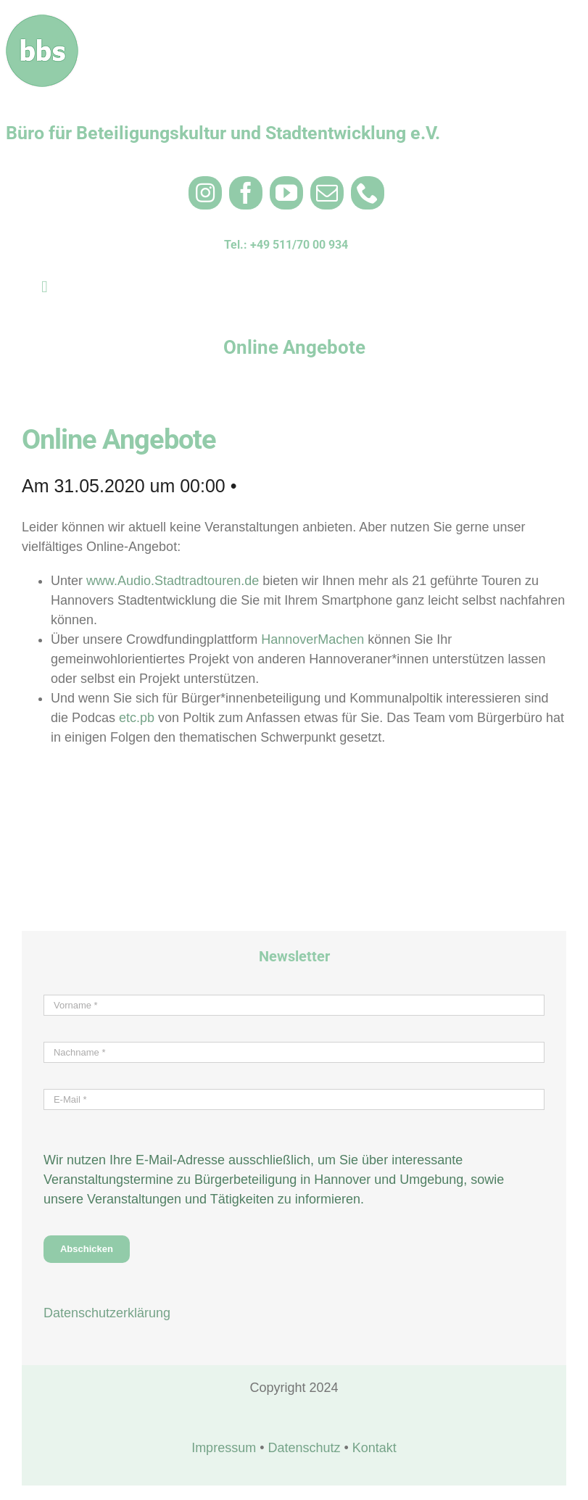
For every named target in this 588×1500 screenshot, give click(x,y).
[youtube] (286, 193)
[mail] (327, 193)
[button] (32, 1468)
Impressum (223, 1448)
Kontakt (374, 1448)
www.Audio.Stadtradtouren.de (172, 580)
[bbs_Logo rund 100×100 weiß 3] (42, 21)
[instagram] (205, 193)
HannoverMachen (314, 639)
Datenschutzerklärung (107, 1313)
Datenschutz (304, 1448)
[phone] (367, 193)
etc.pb (136, 717)
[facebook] (245, 193)
